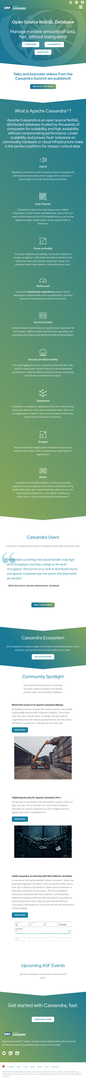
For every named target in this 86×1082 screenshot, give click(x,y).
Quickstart (43, 52)
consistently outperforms (40, 291)
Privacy (46, 1067)
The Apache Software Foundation (21, 1072)
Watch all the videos (43, 86)
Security (39, 1067)
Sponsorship (55, 1067)
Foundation (10, 1067)
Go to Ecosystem (43, 657)
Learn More (30, 44)
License (25, 1067)
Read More (20, 730)
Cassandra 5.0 (54, 44)
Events (19, 1067)
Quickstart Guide (43, 1019)
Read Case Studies (43, 605)
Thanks (32, 1067)
